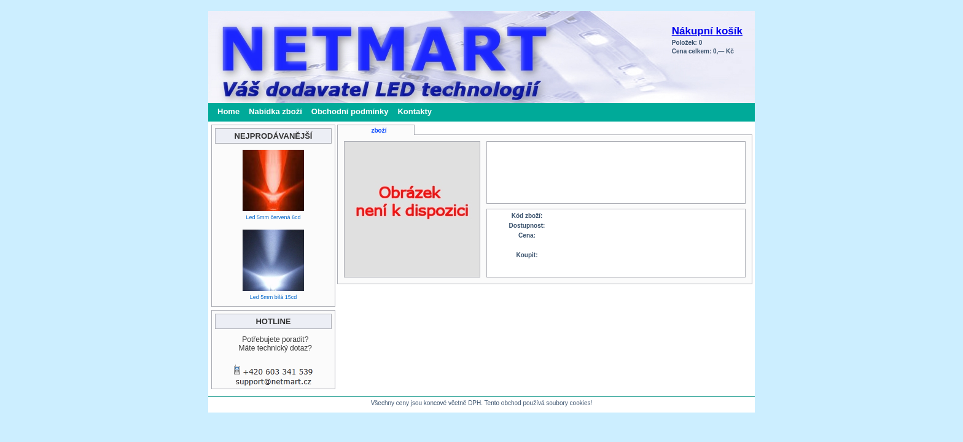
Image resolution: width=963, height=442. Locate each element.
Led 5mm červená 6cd (273, 217)
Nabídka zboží (275, 111)
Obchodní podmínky (350, 111)
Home (228, 111)
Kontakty (414, 111)
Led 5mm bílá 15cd (273, 297)
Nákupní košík (707, 31)
